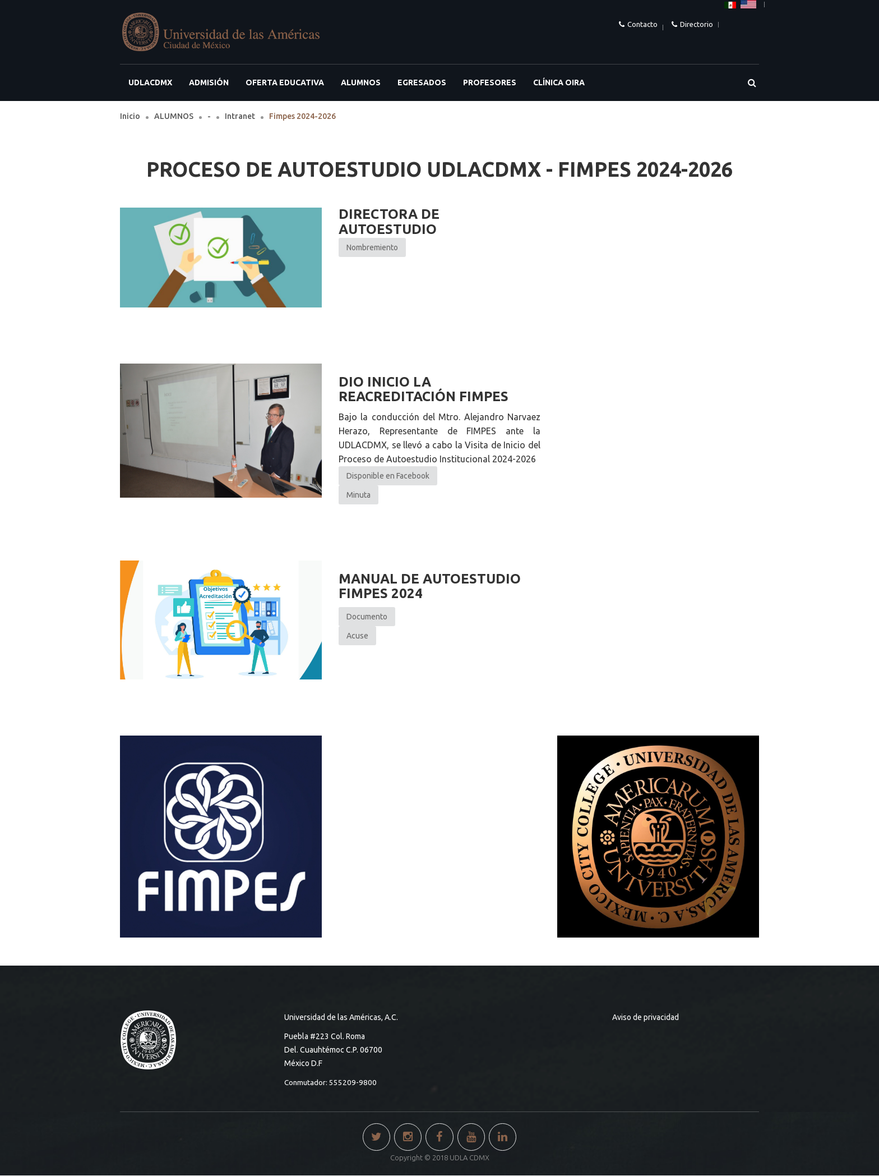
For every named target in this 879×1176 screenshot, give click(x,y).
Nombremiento (372, 247)
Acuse (357, 635)
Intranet (240, 116)
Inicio (130, 116)
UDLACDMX (150, 82)
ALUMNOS (361, 82)
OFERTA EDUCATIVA (285, 82)
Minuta (358, 494)
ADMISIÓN (209, 82)
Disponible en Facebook (387, 475)
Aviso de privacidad (645, 1017)
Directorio (696, 24)
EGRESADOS (421, 82)
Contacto (642, 24)
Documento (366, 616)
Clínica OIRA (559, 82)
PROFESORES (489, 82)
